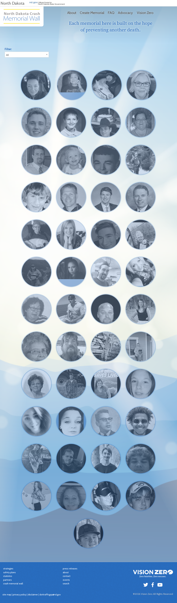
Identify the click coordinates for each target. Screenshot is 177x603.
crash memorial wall (13, 583)
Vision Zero (145, 13)
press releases (70, 568)
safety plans (9, 572)
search (66, 583)
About (71, 13)
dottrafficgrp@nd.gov (50, 594)
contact (66, 576)
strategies (8, 568)
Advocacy (125, 13)
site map (6, 594)
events (66, 579)
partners (7, 579)
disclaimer (33, 594)
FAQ (111, 13)
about (66, 572)
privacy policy (19, 594)
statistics (7, 576)
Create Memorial (92, 13)
